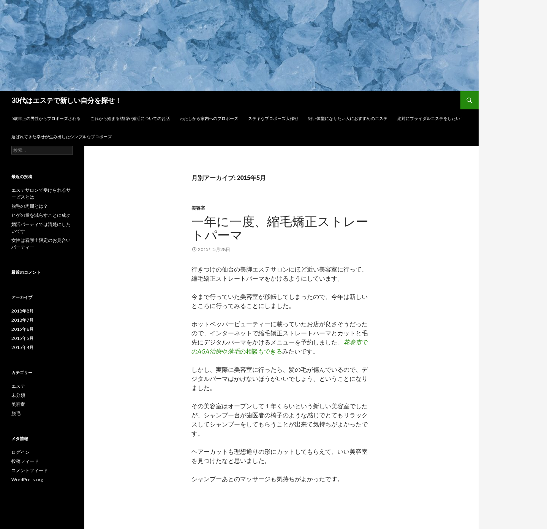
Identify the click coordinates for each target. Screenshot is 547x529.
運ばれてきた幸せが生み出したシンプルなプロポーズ (61, 136)
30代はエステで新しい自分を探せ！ (66, 100)
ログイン (20, 452)
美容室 (198, 208)
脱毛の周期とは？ (29, 206)
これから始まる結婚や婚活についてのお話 (130, 118)
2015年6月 (22, 329)
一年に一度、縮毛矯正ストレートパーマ (279, 227)
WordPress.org (27, 479)
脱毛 (16, 413)
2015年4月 (22, 347)
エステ (18, 386)
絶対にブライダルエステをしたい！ (430, 118)
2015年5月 (22, 338)
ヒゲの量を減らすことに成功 (41, 215)
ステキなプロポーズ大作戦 (273, 118)
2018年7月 (22, 320)
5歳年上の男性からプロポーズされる (46, 118)
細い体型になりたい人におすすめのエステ (347, 118)
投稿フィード (25, 461)
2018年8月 (22, 311)
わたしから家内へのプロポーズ (209, 118)
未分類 (18, 395)
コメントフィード (29, 470)
